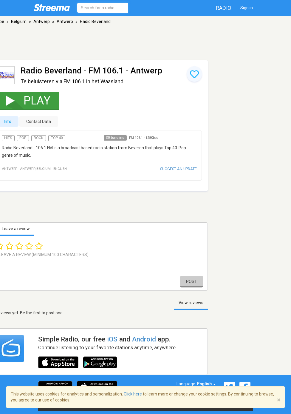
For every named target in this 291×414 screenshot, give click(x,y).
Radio (223, 8)
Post (191, 281)
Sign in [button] (246, 7)
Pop (22, 138)
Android (144, 339)
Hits (8, 138)
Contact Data (38, 121)
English (206, 383)
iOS (112, 339)
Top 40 (57, 138)
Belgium (19, 21)
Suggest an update (178, 169)
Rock (39, 138)
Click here (133, 394)
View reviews (191, 302)
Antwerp (41, 21)
